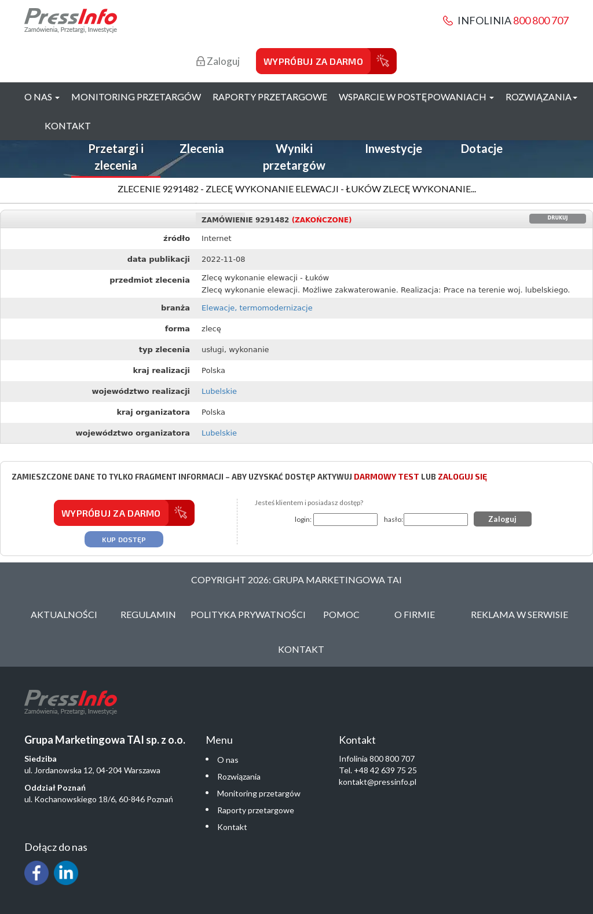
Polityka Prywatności (248, 614)
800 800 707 (541, 20)
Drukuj (558, 218)
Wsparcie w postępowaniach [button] (416, 96)
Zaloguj (218, 61)
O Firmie (414, 614)
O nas (228, 760)
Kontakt (68, 125)
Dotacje (482, 148)
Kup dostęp (124, 539)
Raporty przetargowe (270, 96)
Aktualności (64, 614)
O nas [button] (42, 96)
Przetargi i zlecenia (116, 156)
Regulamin (148, 614)
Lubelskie (219, 391)
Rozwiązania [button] (541, 96)
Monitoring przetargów (136, 96)
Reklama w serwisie (519, 614)
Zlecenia (202, 148)
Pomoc (341, 614)
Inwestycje (393, 148)
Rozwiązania (239, 776)
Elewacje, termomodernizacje (257, 308)
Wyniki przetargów (294, 156)
